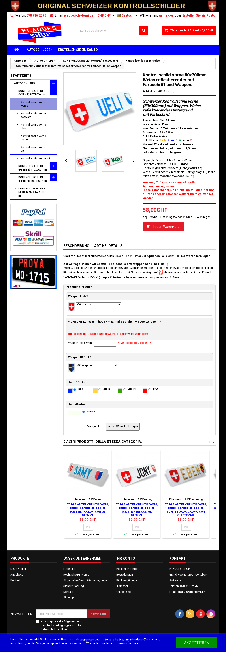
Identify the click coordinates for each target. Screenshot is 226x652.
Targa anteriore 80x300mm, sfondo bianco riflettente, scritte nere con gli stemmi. (137, 510)
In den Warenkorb (163, 227)
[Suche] (113, 30)
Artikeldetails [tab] (108, 246)
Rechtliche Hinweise (76, 574)
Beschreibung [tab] (76, 246)
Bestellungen (124, 574)
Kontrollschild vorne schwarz (33, 115)
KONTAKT (70, 277)
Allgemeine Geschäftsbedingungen (86, 580)
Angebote (16, 574)
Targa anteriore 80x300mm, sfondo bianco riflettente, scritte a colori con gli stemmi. (88, 510)
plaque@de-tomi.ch (78, 15)
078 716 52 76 (36, 15)
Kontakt (15, 580)
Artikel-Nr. (150, 91)
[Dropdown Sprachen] (127, 15)
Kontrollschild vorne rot (35, 158)
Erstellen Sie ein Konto (198, 15)
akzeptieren (196, 642)
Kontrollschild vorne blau (33, 126)
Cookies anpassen (128, 643)
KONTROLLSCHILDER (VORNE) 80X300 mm (31, 92)
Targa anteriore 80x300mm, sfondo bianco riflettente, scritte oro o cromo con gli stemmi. (186, 510)
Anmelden (166, 15)
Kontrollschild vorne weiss (33, 103)
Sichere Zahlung (73, 586)
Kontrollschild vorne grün (33, 148)
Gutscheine (123, 591)
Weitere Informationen (100, 643)
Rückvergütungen (127, 580)
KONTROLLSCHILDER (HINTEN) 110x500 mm (32, 167)
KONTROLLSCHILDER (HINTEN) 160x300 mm (32, 179)
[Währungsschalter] (106, 15)
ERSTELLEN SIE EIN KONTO (78, 50)
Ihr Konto (125, 558)
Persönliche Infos (127, 568)
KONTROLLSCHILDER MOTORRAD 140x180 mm (31, 192)
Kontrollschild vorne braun (33, 137)
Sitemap (68, 597)
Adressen (122, 586)
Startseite (20, 76)
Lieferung (69, 568)
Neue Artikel (18, 568)
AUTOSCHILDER (38, 50)
